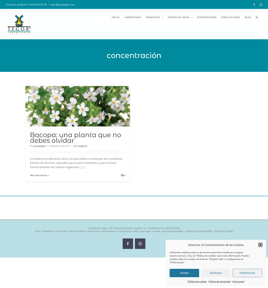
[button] (260, 245)
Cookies (156, 231)
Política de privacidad (220, 281)
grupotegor (40, 145)
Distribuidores (109, 231)
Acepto (184, 272)
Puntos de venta (77, 231)
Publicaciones (124, 231)
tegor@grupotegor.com (62, 4)
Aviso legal (145, 231)
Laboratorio (48, 231)
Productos (62, 231)
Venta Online (93, 231)
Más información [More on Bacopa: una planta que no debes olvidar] (38, 175)
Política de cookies (197, 281)
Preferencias (247, 272)
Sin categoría (80, 145)
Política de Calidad (224, 231)
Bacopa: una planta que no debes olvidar (75, 137)
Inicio (37, 231)
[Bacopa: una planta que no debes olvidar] (77, 106)
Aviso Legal (238, 281)
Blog (135, 231)
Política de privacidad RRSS (199, 231)
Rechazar (216, 272)
